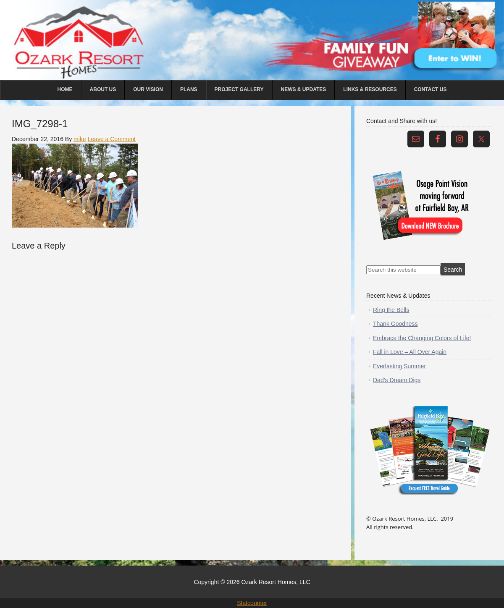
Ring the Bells (391, 310)
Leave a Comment (112, 139)
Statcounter (252, 603)
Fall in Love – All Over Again (409, 352)
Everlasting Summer (399, 366)
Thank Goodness (395, 323)
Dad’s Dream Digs (396, 380)
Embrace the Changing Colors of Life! (422, 338)
